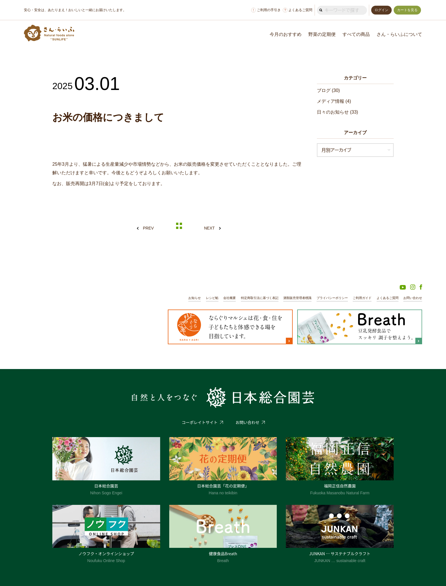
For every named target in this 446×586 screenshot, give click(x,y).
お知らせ (194, 298)
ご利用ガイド (362, 298)
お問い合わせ (412, 298)
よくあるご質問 (297, 10)
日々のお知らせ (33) (337, 112)
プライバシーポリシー (332, 298)
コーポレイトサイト (200, 422)
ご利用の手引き (266, 10)
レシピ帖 (212, 298)
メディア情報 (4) (334, 101)
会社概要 (229, 298)
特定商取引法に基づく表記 (259, 298)
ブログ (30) (328, 90)
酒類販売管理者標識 (297, 298)
